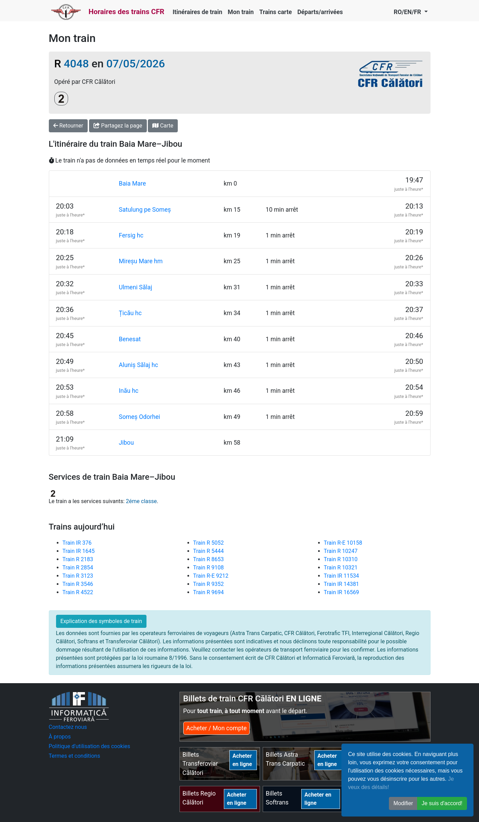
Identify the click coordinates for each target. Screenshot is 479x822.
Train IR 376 (77, 543)
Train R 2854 (78, 567)
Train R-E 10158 (343, 543)
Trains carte (275, 12)
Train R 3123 (78, 576)
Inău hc (129, 390)
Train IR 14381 (341, 584)
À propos (60, 736)
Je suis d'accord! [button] (442, 803)
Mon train (241, 12)
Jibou (126, 442)
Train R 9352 (208, 584)
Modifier (403, 803)
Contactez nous (68, 727)
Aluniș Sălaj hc (138, 365)
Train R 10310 (341, 559)
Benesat (130, 339)
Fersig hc (131, 235)
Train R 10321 (341, 567)
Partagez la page (118, 125)
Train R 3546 (78, 584)
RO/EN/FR (408, 12)
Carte (162, 125)
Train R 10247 (341, 551)
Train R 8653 (208, 559)
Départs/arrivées (320, 12)
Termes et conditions (74, 756)
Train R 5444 (208, 551)
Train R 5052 (208, 543)
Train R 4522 (78, 592)
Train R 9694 (208, 592)
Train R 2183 (78, 559)
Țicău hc (130, 313)
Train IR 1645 (79, 551)
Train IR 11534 (341, 576)
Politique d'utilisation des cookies (89, 746)
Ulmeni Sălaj (135, 287)
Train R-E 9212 (211, 576)
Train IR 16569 (341, 592)
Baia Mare (132, 183)
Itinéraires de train (197, 12)
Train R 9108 (208, 567)
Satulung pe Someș (145, 209)
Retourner (68, 125)
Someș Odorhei (139, 416)
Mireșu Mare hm (141, 261)
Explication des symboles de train (101, 621)
